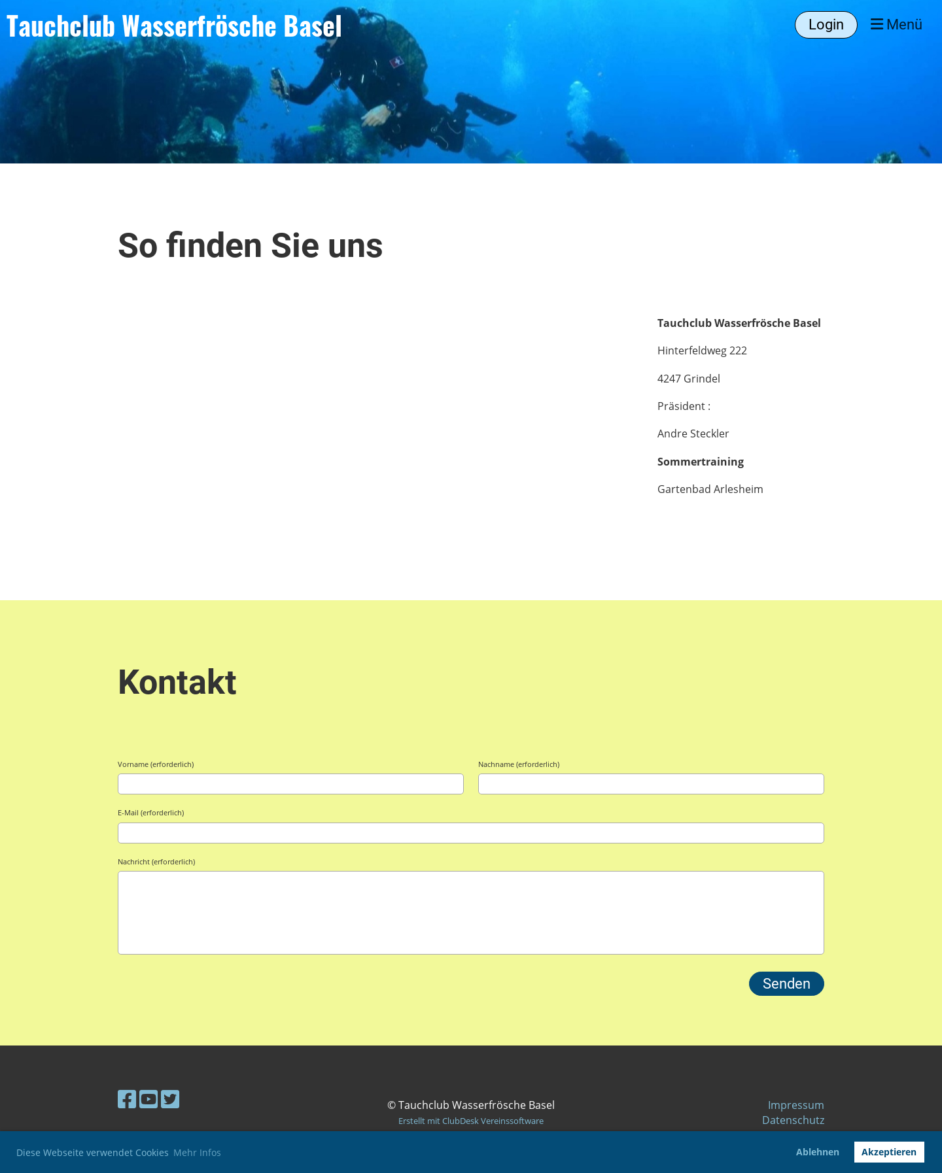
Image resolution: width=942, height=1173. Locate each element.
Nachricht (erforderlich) (156, 861)
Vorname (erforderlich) (156, 764)
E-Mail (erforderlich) (151, 812)
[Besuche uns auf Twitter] (170, 1099)
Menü (896, 24)
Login (826, 24)
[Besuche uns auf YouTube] (148, 1099)
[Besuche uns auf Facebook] (127, 1099)
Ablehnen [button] (817, 1152)
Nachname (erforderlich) (518, 764)
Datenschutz (793, 1120)
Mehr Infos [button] (197, 1152)
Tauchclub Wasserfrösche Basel (174, 25)
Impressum (796, 1105)
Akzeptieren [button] (889, 1152)
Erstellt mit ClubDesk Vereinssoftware (471, 1121)
